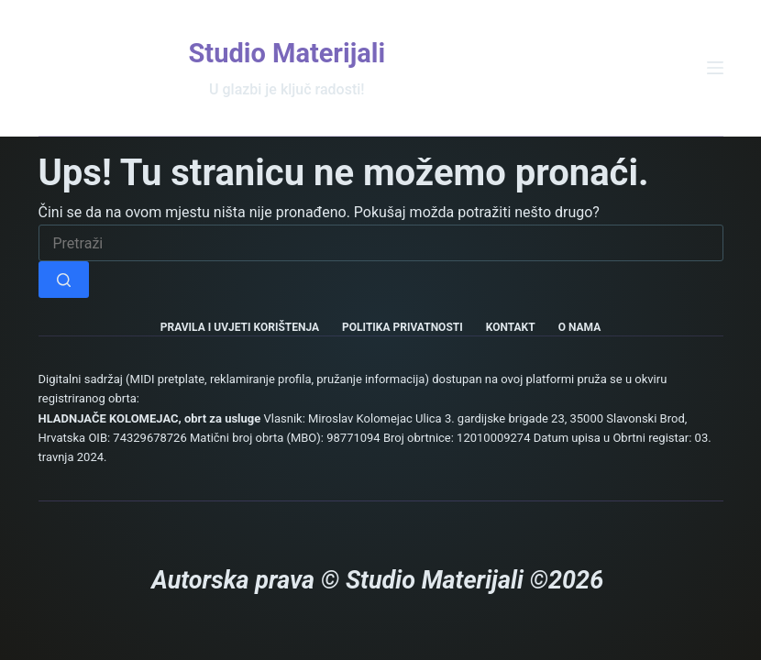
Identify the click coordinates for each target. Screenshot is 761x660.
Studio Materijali (287, 53)
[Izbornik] (715, 68)
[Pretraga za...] (381, 243)
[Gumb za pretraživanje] (64, 279)
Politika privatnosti (402, 327)
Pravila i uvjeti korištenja (239, 327)
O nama (579, 327)
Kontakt (510, 327)
